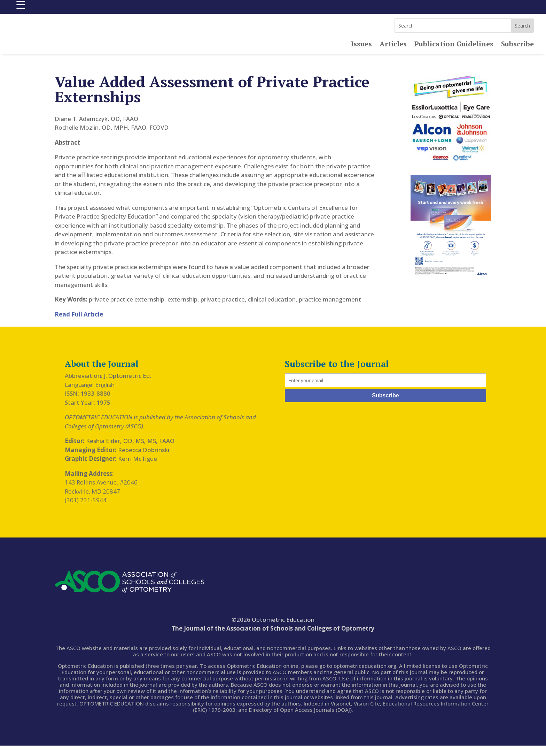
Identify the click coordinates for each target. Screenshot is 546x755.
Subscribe (517, 54)
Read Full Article (79, 324)
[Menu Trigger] (20, 4)
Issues (361, 54)
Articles (393, 54)
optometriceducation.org (365, 675)
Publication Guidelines (453, 54)
